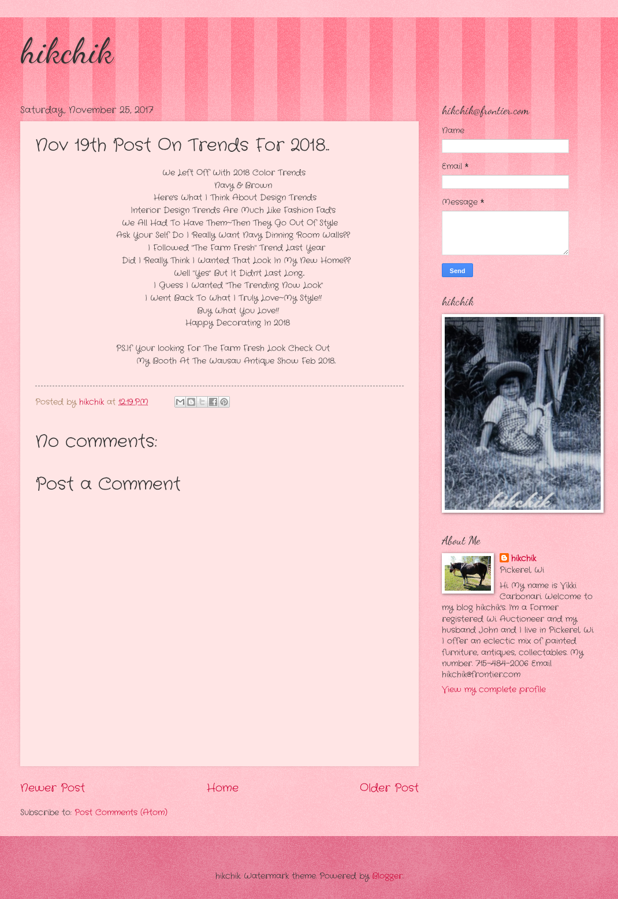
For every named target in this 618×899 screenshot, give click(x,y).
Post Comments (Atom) (121, 812)
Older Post (389, 788)
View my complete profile (494, 689)
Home (223, 788)
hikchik (66, 51)
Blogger (387, 876)
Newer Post (52, 788)
